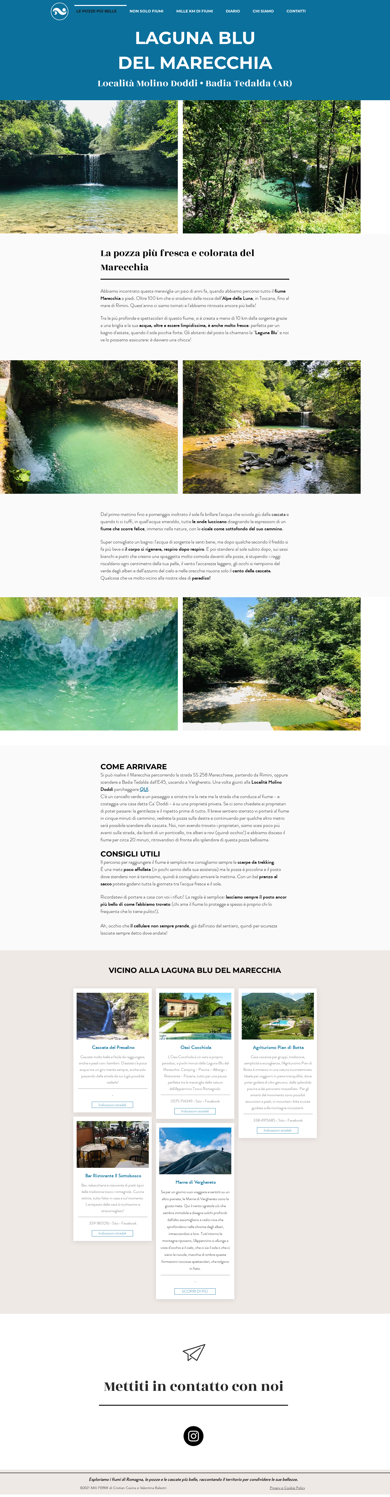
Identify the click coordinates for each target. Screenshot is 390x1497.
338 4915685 (264, 1120)
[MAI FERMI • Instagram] (193, 1436)
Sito (115, 1223)
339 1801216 (99, 1223)
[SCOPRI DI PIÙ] (195, 1291)
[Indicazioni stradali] (112, 1105)
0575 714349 (182, 1101)
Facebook (129, 1223)
